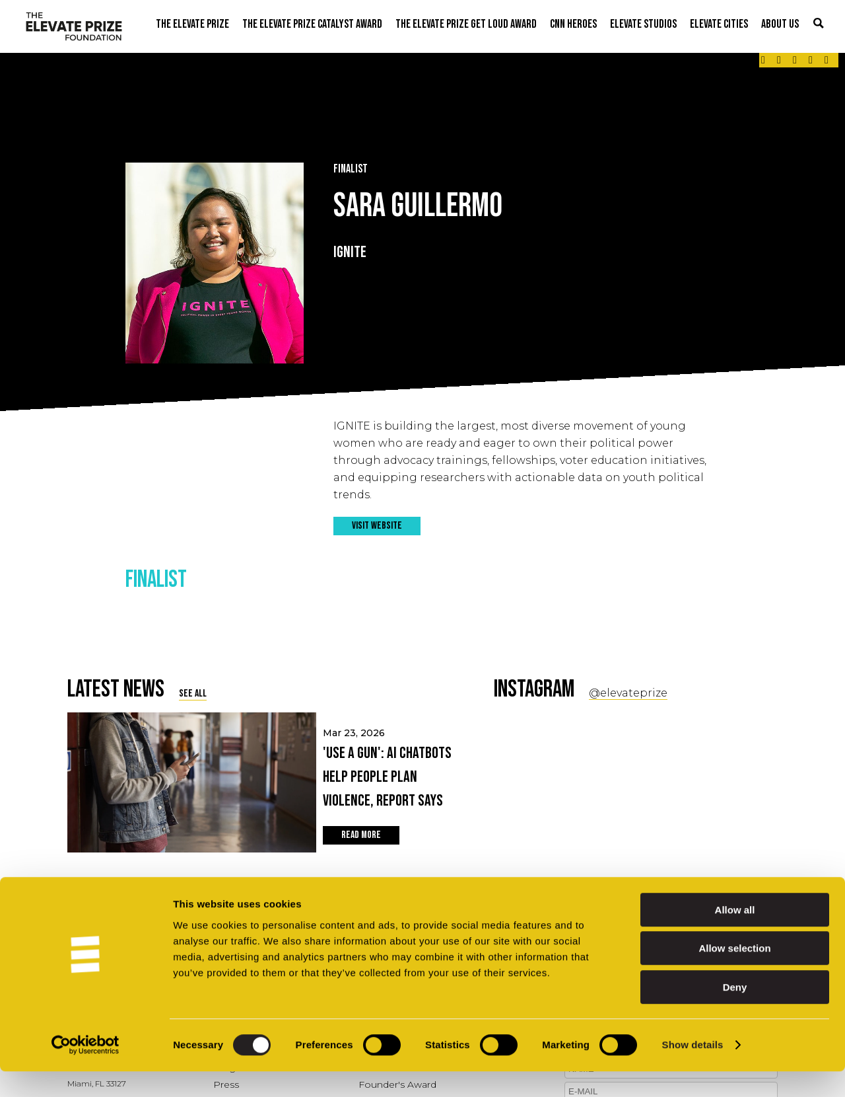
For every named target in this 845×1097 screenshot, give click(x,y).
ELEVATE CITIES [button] (719, 24)
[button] (818, 24)
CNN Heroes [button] (573, 24)
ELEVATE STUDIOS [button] (643, 24)
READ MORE (361, 835)
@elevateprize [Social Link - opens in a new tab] (628, 693)
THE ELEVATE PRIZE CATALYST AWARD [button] (312, 24)
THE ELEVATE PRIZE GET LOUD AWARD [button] (466, 24)
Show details (693, 1071)
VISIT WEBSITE (377, 525)
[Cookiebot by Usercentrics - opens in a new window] (85, 1071)
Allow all (735, 935)
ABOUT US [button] (780, 24)
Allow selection (734, 974)
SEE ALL (193, 693)
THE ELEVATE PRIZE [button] (192, 24)
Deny (735, 1012)
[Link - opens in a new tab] (763, 60)
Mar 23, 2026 (391, 770)
